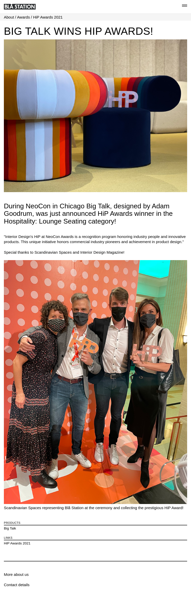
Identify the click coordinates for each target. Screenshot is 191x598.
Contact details (16, 585)
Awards (23, 17)
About (9, 17)
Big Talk (10, 528)
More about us (16, 574)
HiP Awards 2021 (48, 17)
